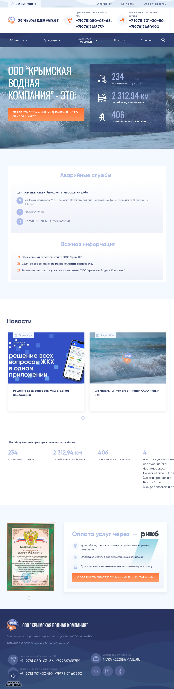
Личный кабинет (27, 3)
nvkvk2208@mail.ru (133, 659)
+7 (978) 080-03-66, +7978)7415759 (50, 673)
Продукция (51, 40)
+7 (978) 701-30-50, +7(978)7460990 (47, 233)
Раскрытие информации (85, 40)
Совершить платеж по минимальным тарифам (127, 577)
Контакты (127, 3)
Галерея (146, 40)
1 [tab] (82, 418)
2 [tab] (87, 418)
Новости (119, 40)
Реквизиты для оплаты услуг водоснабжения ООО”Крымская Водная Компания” (73, 282)
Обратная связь (155, 3)
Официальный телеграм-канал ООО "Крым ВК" (52, 269)
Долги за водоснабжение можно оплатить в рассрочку (57, 275)
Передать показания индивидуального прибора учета (44, 114)
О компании (104, 3)
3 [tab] (91, 418)
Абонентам (17, 40)
